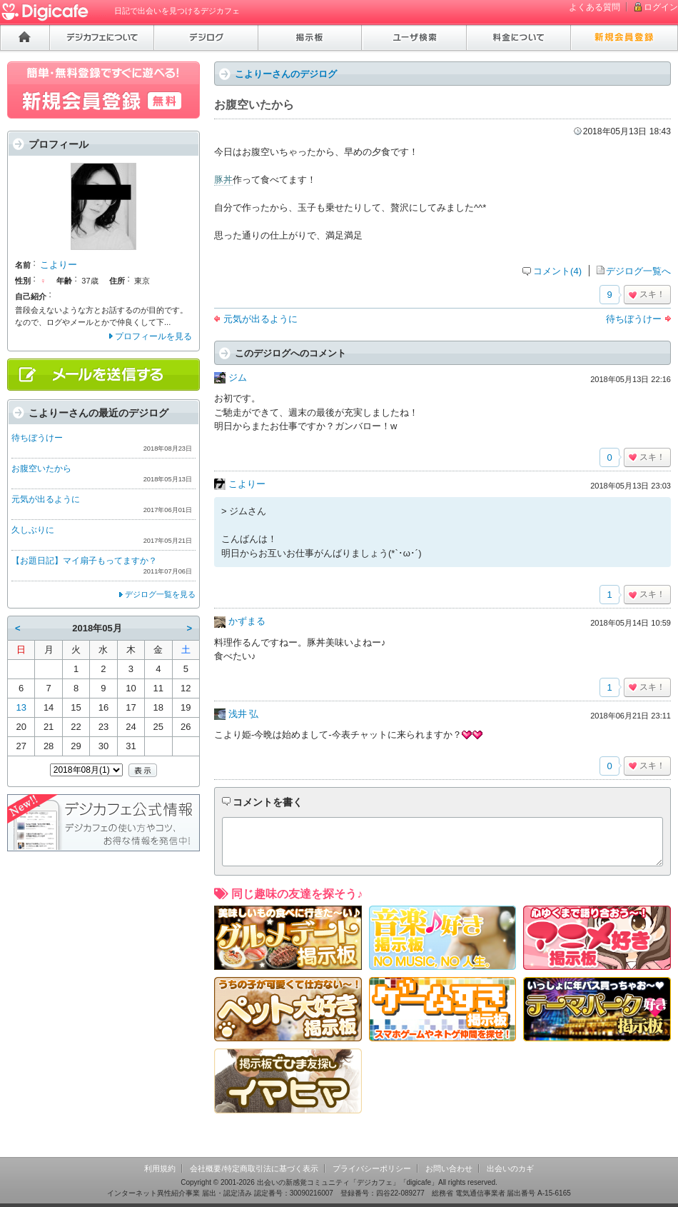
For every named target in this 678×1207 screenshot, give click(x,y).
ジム (237, 377)
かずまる (246, 621)
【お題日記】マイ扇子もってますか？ (84, 561)
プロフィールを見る (153, 336)
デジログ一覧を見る (160, 594)
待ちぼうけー (634, 319)
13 (21, 707)
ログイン (661, 7)
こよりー (246, 484)
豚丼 (223, 179)
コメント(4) (557, 271)
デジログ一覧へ (638, 271)
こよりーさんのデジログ (286, 74)
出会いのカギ (510, 1168)
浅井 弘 (243, 713)
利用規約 (160, 1168)
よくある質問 (594, 7)
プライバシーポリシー (372, 1168)
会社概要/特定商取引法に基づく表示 (254, 1168)
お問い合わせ (448, 1168)
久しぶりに (32, 530)
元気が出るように (260, 319)
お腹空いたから (41, 469)
